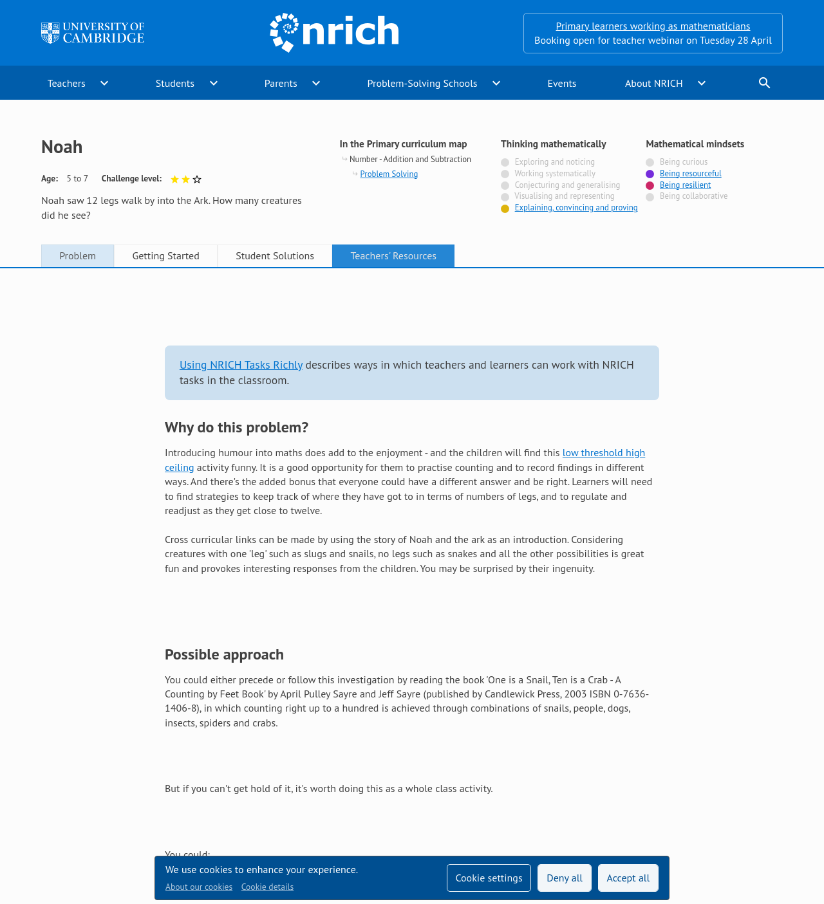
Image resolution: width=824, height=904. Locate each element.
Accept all (628, 877)
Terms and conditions (527, 781)
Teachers (67, 83)
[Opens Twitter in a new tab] (703, 781)
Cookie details (267, 886)
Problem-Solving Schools (423, 83)
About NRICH (654, 83)
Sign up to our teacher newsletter (114, 781)
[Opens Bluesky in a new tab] (775, 781)
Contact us (436, 781)
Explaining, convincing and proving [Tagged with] (576, 207)
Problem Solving (389, 174)
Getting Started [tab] (165, 255)
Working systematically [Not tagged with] (554, 173)
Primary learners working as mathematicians (653, 25)
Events (561, 83)
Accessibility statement (342, 781)
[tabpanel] (412, 491)
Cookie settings (488, 877)
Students (175, 83)
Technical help (240, 781)
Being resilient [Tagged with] (685, 185)
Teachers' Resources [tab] (393, 255)
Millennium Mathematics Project (314, 807)
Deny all (565, 877)
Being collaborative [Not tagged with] (694, 195)
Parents (281, 83)
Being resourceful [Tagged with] (691, 173)
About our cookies (198, 886)
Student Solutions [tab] (275, 255)
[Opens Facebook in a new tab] (739, 781)
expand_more (104, 83)
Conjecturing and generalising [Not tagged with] (568, 185)
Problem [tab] (77, 255)
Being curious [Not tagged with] (683, 161)
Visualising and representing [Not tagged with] (564, 195)
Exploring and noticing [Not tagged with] (555, 161)
